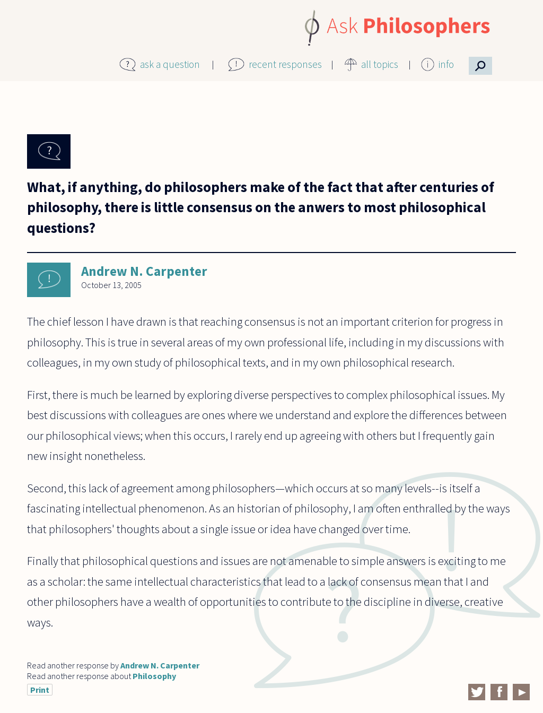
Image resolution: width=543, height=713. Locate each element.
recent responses (285, 64)
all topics (379, 64)
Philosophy (154, 676)
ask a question (170, 64)
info (446, 64)
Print (39, 689)
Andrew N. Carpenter (144, 271)
